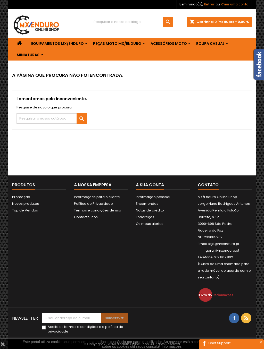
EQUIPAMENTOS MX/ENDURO (57, 43)
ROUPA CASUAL (210, 43)
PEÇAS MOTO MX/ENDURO (117, 43)
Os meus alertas (149, 223)
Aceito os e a (85, 329)
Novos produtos (25, 203)
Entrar (209, 4)
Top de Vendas (25, 210)
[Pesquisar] (132, 22)
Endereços (145, 217)
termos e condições (81, 326)
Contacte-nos (86, 217)
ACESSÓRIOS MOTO (169, 43)
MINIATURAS (28, 54)
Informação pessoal (153, 196)
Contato (208, 185)
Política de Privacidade (93, 203)
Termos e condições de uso (97, 210)
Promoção (21, 196)
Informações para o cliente (97, 196)
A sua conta (150, 185)
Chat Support (219, 343)
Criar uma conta (235, 4)
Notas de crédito (150, 210)
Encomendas (147, 203)
